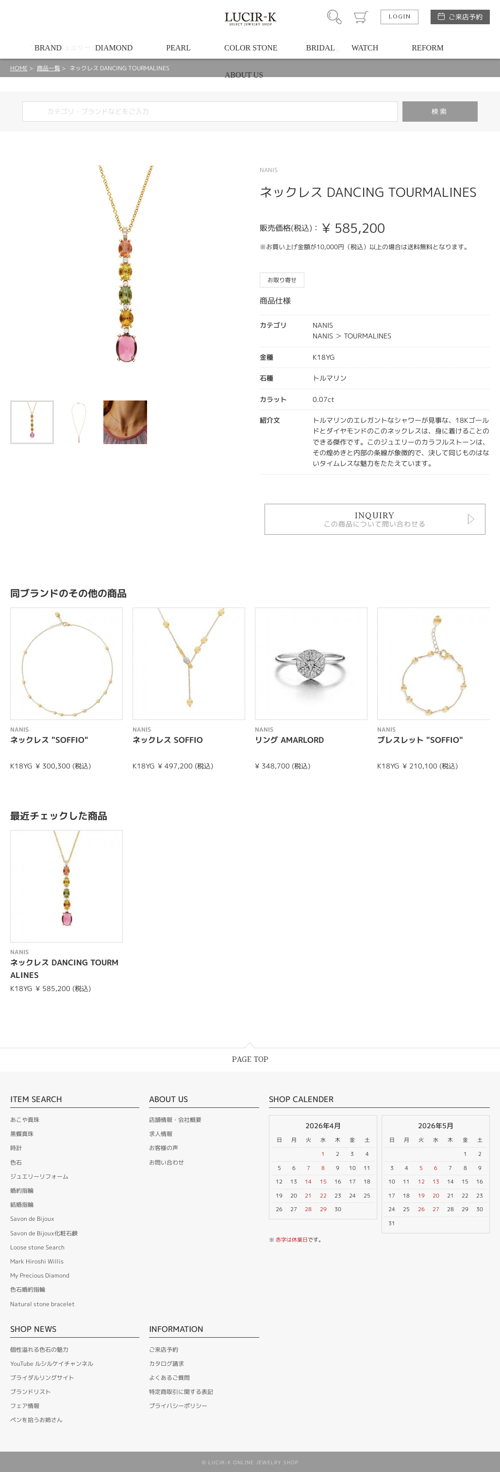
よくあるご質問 (169, 1378)
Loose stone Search (37, 1247)
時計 (16, 1148)
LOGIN (399, 17)
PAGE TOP (250, 1060)
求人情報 (160, 1134)
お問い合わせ (166, 1162)
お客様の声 (163, 1148)
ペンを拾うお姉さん (36, 1420)
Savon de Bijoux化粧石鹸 (44, 1233)
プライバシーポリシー (178, 1406)
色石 (16, 1162)
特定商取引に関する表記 (181, 1392)
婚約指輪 (21, 1190)
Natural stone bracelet (42, 1304)
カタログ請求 (166, 1364)
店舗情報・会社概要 (175, 1120)
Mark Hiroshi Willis (37, 1261)
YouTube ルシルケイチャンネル (51, 1364)
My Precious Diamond (39, 1275)
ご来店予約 (466, 16)
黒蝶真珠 (21, 1134)
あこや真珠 (24, 1120)
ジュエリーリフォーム (39, 1176)
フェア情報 (24, 1406)
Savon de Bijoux (32, 1219)
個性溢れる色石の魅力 (39, 1349)
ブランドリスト (30, 1392)
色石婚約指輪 (27, 1289)
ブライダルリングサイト (42, 1378)
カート (361, 17)
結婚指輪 (21, 1204)
